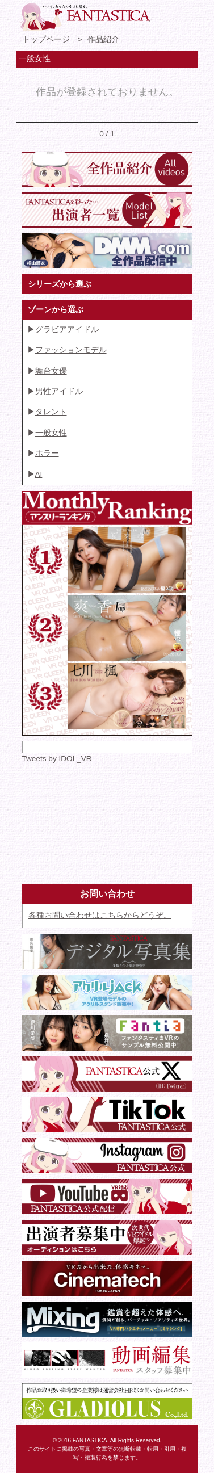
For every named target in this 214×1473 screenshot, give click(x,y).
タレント (51, 412)
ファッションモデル (71, 350)
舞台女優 (51, 371)
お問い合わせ (164, 14)
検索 (185, 14)
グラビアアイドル (67, 329)
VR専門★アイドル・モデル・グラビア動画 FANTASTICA (84, 17)
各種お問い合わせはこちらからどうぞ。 (99, 915)
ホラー (47, 453)
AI (39, 474)
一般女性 (51, 433)
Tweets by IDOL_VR (57, 758)
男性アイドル (59, 391)
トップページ (46, 39)
